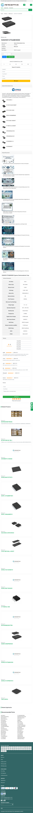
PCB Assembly (3, 763)
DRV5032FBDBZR (20, 728)
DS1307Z (2, 727)
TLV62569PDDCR (4, 736)
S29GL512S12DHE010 (7, 570)
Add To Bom (10, 56)
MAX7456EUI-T (3, 717)
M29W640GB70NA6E (6, 422)
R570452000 (3, 720)
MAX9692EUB (3, 732)
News (2, 759)
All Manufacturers (4, 775)
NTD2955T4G (3, 722)
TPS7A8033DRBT (4, 725)
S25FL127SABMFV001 (7, 496)
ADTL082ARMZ (20, 732)
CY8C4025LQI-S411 (10, 136)
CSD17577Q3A (20, 722)
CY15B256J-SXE (5, 607)
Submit (16, 80)
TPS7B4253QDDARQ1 (5, 726)
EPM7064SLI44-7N (20, 717)
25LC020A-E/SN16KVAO (7, 533)
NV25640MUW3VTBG (7, 625)
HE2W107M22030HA (5, 716)
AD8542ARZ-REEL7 (20, 738)
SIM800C (19, 720)
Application (6, 7)
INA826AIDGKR (20, 736)
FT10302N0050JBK (21, 715)
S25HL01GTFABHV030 (7, 662)
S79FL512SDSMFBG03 (11, 115)
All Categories (3, 773)
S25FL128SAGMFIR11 (7, 514)
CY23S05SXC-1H (9, 141)
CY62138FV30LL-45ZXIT (7, 551)
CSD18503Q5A (3, 721)
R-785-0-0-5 (19, 719)
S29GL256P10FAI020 (6, 588)
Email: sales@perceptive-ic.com (6, 797)
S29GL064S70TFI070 (6, 477)
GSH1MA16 (3, 715)
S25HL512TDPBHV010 (7, 681)
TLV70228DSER (20, 724)
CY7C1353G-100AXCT (11, 120)
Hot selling (3, 771)
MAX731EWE (3, 733)
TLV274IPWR (3, 738)
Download (11, 7)
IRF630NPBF (19, 727)
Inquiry (4, 56)
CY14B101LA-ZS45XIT (11, 125)
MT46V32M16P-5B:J (6, 440)
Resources (3, 782)
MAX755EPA (19, 721)
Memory (5, 13)
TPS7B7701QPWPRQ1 (21, 725)
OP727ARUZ (3, 735)
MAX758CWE (3, 731)
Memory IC (11, 13)
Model (2, 7)
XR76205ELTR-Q (20, 731)
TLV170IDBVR (19, 733)
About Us (2, 757)
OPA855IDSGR (20, 735)
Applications (3, 780)
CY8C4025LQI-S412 (10, 131)
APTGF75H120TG (4, 719)
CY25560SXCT (9, 146)
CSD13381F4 (19, 730)
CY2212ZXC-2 (9, 99)
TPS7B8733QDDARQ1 (21, 726)
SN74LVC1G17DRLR (4, 730)
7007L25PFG (4, 699)
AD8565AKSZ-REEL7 (21, 737)
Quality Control (3, 761)
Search (30, 9)
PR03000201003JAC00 (21, 716)
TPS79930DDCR (4, 728)
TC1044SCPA (3, 737)
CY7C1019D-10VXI (10, 110)
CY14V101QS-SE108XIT (11, 105)
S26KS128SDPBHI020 (7, 644)
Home (2, 13)
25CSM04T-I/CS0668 (6, 459)
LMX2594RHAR (4, 724)
